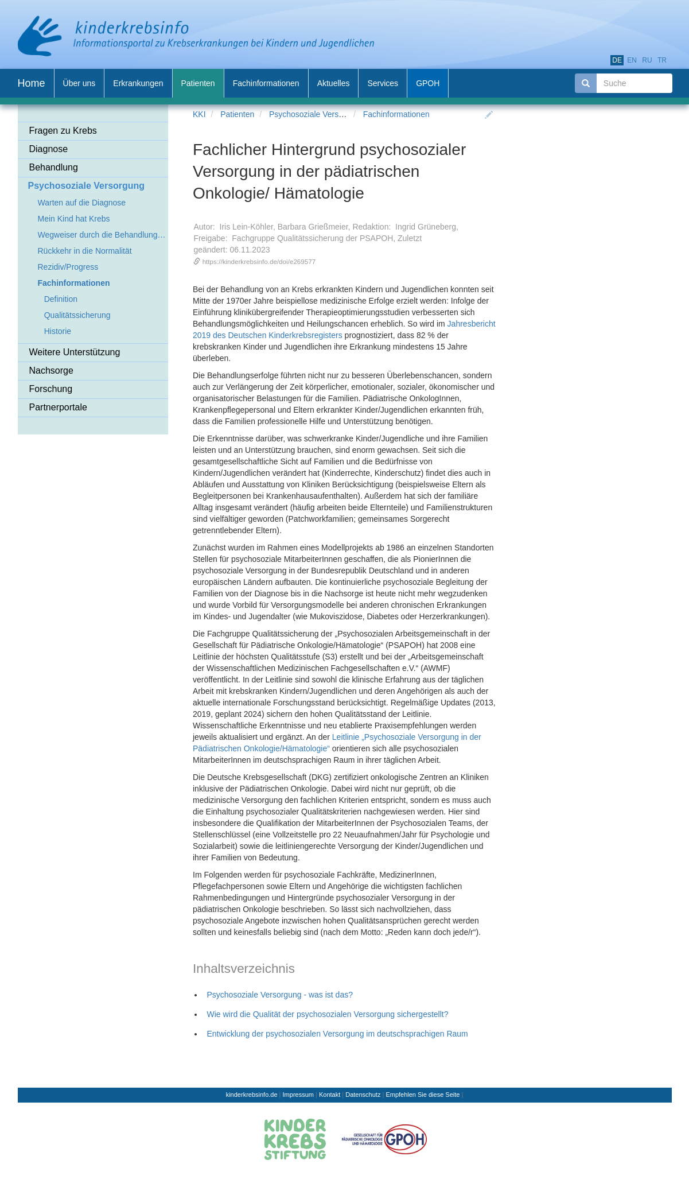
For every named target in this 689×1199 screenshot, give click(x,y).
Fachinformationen (396, 114)
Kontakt (329, 1094)
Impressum (298, 1094)
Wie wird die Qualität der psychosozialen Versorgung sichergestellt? (328, 1014)
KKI (199, 114)
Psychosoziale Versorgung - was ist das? (280, 994)
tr (662, 60)
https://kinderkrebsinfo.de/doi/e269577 (259, 261)
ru (647, 60)
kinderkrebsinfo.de (252, 1094)
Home (31, 83)
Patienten (237, 114)
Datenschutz (362, 1094)
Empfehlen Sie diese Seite (423, 1094)
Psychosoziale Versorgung (316, 114)
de (617, 60)
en (632, 60)
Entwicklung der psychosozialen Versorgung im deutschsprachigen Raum (337, 1033)
